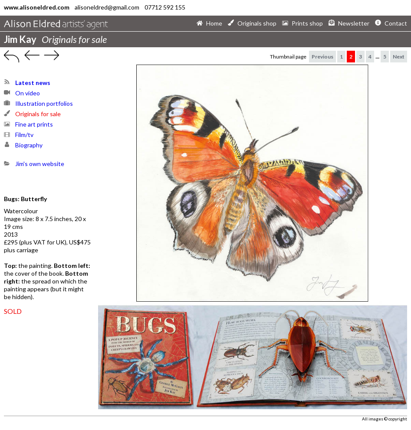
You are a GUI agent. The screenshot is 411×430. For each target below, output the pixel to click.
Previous (322, 56)
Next (398, 56)
